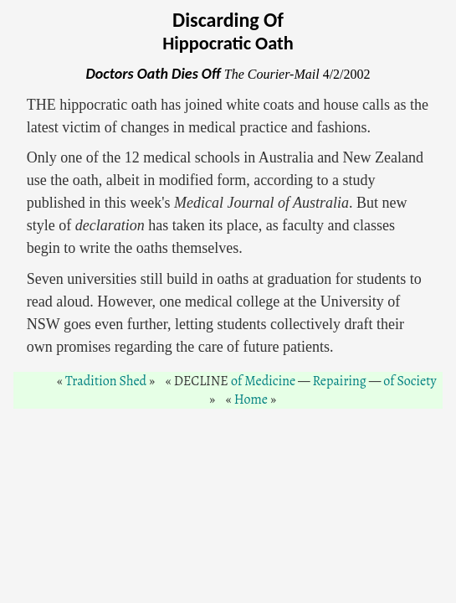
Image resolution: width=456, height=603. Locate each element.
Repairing (339, 381)
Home (251, 399)
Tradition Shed (105, 381)
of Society (409, 381)
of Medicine (263, 381)
